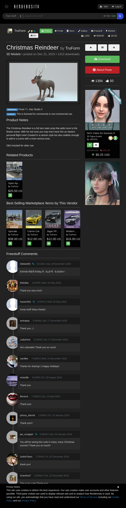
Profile (59, 31)
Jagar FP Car (54, 231)
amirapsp (25, 320)
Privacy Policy (29, 500)
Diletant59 (25, 264)
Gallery (82, 31)
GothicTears (26, 456)
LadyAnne (25, 339)
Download (102, 59)
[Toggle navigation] (6, 6)
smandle (24, 377)
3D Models (13, 54)
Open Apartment (17, 183)
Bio (33, 35)
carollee (24, 358)
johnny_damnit (27, 415)
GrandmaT (25, 475)
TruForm (72, 48)
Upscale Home (16, 231)
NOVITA (93, 139)
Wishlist (110, 31)
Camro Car (33, 231)
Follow (46, 31)
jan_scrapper (26, 434)
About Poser (102, 69)
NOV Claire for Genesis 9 (101, 133)
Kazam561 (25, 301)
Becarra (24, 396)
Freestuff (96, 31)
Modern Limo (73, 231)
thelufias (24, 282)
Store (70, 31)
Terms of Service (88, 497)
